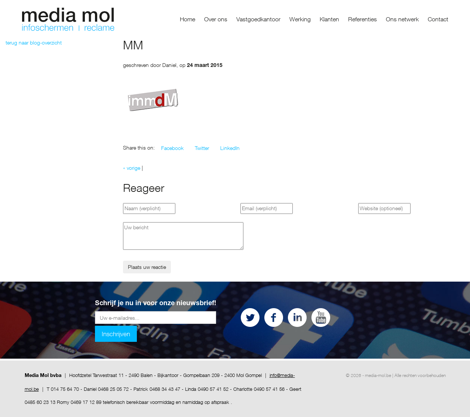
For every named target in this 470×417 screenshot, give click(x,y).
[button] (172, 148)
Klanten (329, 19)
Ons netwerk (402, 19)
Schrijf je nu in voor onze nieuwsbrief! (155, 303)
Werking (300, 19)
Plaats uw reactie (147, 267)
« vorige (131, 168)
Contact (438, 19)
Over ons (215, 19)
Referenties (362, 19)
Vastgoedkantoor (258, 19)
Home (187, 19)
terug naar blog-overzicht (34, 42)
